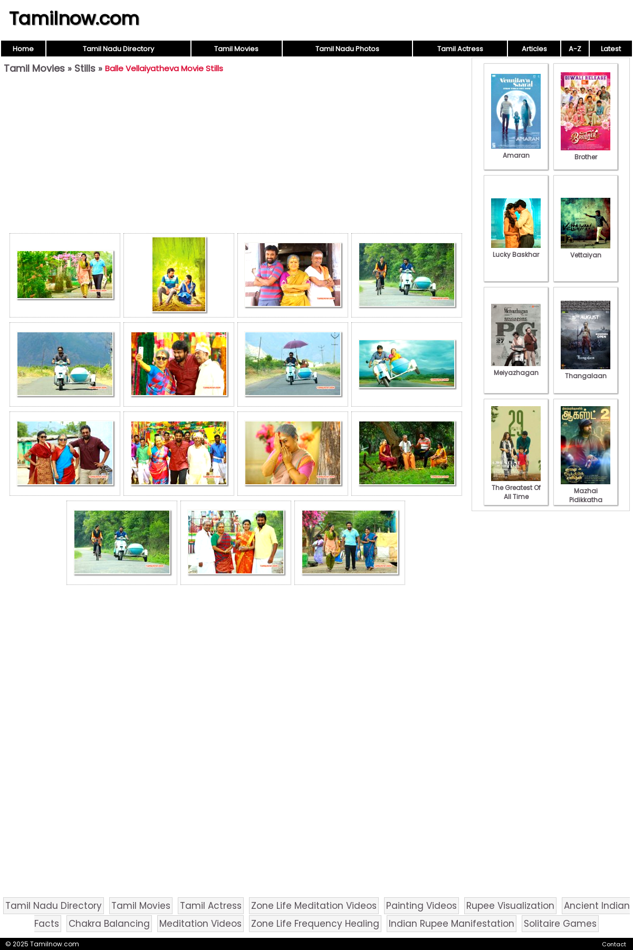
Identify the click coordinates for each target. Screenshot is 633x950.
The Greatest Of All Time (516, 487)
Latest (611, 49)
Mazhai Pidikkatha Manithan (585, 495)
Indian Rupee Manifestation (451, 923)
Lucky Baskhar (516, 250)
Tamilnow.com (74, 18)
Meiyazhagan (516, 368)
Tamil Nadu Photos (347, 49)
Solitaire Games (560, 923)
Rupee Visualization (510, 905)
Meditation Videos (200, 923)
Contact (614, 944)
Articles (534, 49)
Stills (84, 68)
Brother (585, 152)
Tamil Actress (460, 49)
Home (23, 49)
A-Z (575, 49)
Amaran (516, 151)
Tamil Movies (236, 49)
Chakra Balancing (109, 923)
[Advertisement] (236, 156)
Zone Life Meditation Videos (314, 905)
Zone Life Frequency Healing (315, 923)
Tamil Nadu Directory (118, 49)
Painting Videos (421, 905)
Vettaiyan (585, 251)
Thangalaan (585, 371)
